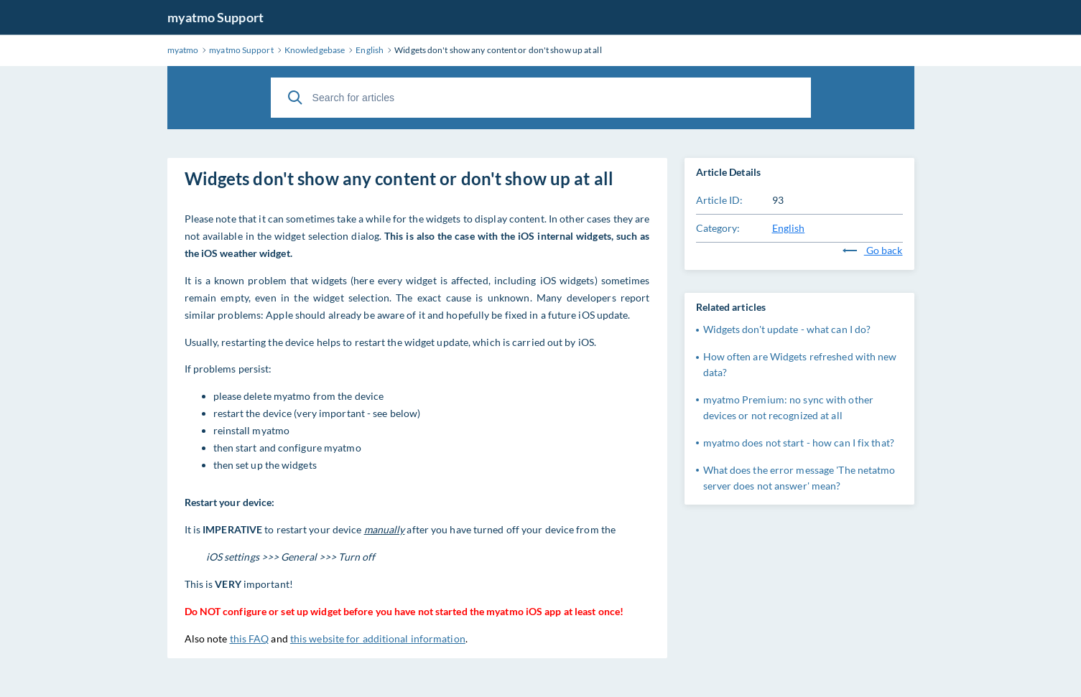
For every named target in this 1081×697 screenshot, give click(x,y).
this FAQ (249, 638)
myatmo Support (215, 17)
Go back (873, 250)
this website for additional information (377, 638)
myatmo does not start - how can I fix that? (798, 442)
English (788, 228)
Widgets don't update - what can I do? (787, 329)
